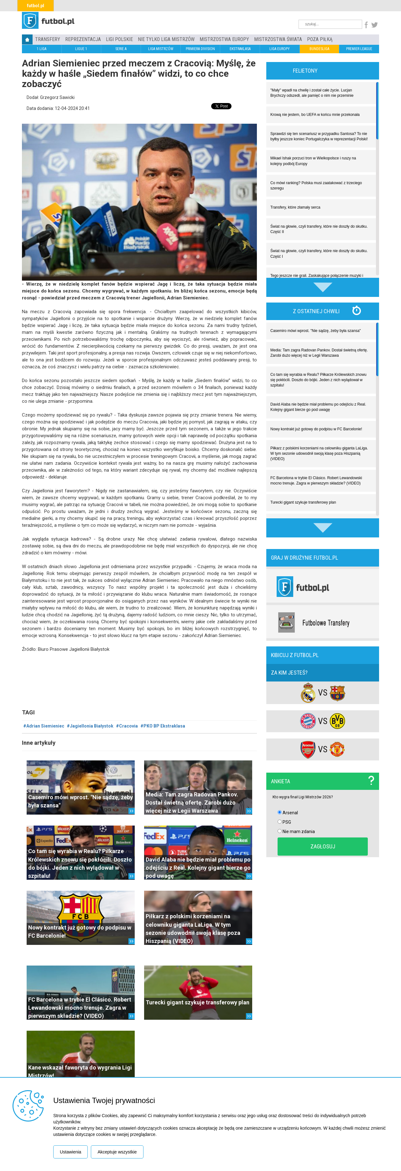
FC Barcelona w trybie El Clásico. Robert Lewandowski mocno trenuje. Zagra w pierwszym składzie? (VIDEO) (79, 1007)
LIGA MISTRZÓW (160, 49)
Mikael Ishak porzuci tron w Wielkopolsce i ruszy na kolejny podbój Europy (313, 161)
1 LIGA (41, 49)
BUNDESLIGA (319, 49)
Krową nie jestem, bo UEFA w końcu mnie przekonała (315, 114)
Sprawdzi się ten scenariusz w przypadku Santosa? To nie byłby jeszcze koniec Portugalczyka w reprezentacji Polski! (319, 136)
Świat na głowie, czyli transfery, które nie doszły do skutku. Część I (319, 253)
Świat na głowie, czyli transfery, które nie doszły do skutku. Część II (319, 229)
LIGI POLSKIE (119, 39)
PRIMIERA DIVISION (200, 49)
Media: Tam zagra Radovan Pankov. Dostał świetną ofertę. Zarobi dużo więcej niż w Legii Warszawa (192, 802)
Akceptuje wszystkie (117, 1151)
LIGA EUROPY (279, 49)
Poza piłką (319, 39)
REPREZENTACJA (83, 39)
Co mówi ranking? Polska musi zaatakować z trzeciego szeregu (316, 185)
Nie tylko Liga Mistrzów (166, 39)
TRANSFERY (47, 39)
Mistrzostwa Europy (224, 39)
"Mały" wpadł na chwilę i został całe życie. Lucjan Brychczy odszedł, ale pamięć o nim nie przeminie (311, 93)
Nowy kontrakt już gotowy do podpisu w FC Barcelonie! (316, 429)
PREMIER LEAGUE (359, 49)
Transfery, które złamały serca (295, 207)
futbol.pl (35, 5)
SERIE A (121, 49)
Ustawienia (70, 1151)
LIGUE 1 (81, 49)
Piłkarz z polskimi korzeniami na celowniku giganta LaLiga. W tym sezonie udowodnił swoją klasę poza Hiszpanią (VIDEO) (319, 453)
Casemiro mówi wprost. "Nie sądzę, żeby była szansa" (315, 331)
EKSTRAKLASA (240, 49)
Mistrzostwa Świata (278, 39)
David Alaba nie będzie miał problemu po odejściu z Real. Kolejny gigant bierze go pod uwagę (198, 867)
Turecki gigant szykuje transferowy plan (197, 1002)
